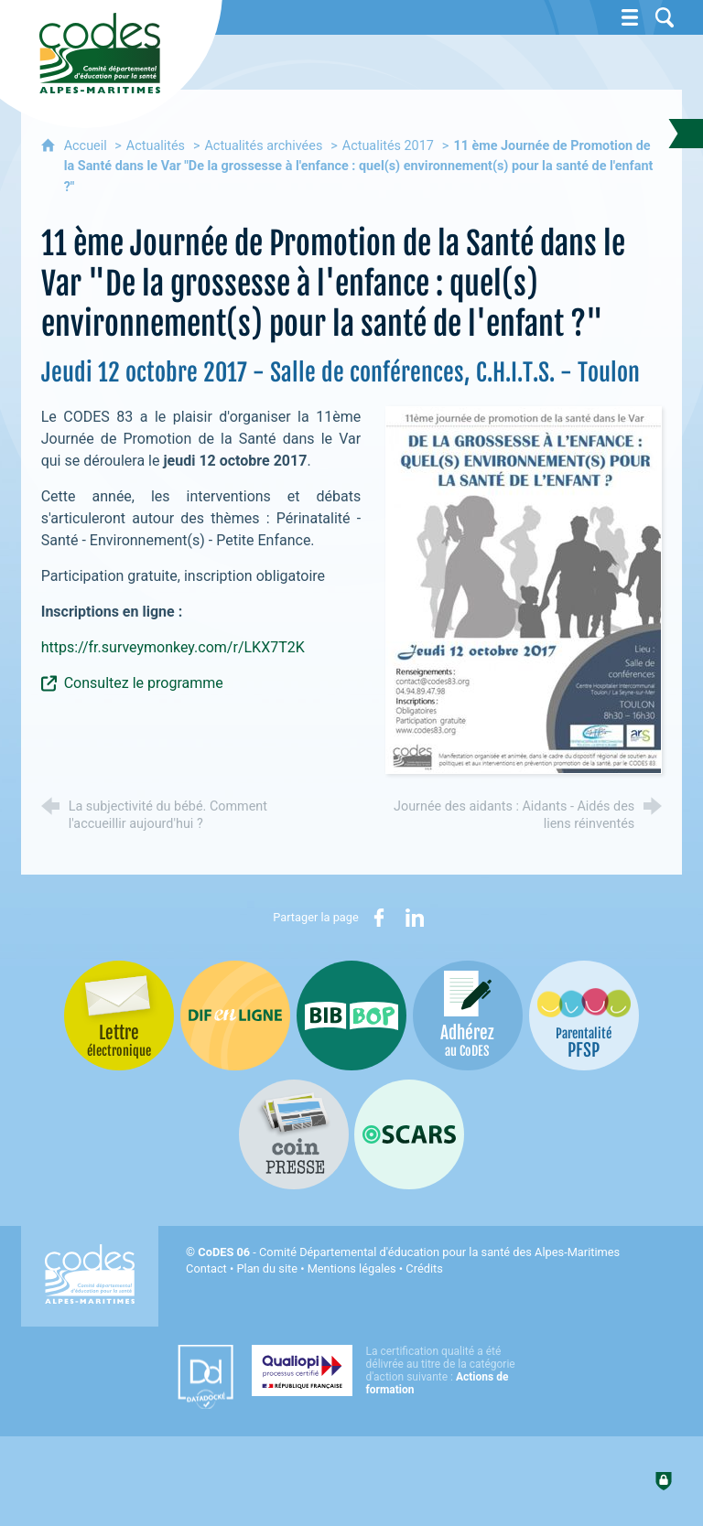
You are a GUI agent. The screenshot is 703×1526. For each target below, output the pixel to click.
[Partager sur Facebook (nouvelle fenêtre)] (379, 917)
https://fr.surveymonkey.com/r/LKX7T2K (173, 647)
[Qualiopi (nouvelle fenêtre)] (389, 1370)
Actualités (155, 146)
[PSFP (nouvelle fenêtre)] (584, 1015)
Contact (206, 1268)
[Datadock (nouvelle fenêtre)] (205, 1377)
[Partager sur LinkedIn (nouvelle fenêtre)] (414, 917)
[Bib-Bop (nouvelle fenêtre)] (351, 1015)
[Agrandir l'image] (523, 589)
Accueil (87, 146)
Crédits (424, 1268)
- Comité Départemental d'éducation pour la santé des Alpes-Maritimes (409, 1252)
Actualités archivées (263, 146)
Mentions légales (352, 1268)
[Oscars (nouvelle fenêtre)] (409, 1134)
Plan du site (266, 1268)
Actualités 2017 (388, 146)
